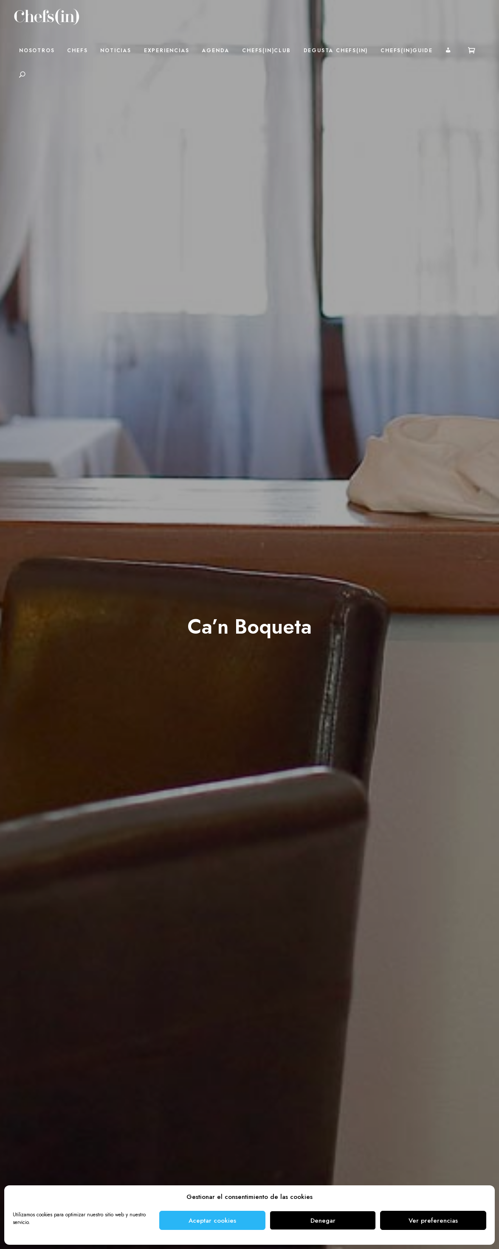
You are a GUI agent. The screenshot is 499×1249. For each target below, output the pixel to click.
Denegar (322, 1220)
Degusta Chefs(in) (336, 50)
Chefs (77, 50)
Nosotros (36, 50)
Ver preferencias (433, 1220)
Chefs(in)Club (266, 50)
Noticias (115, 50)
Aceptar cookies (212, 1220)
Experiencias (166, 50)
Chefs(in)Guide (406, 50)
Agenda (215, 50)
